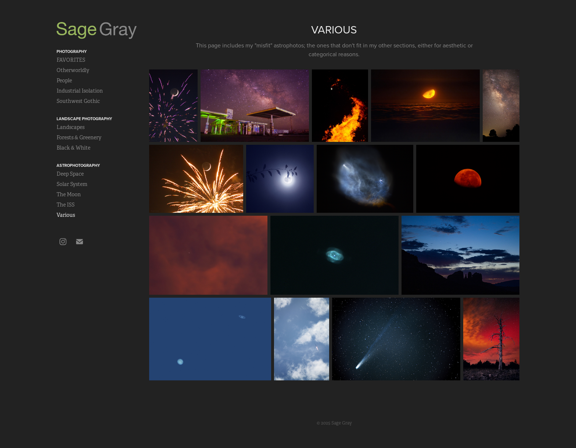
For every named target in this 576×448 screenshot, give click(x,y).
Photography (72, 51)
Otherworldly (73, 70)
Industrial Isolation (80, 90)
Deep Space (70, 174)
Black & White (73, 147)
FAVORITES (71, 60)
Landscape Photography (84, 119)
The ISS (66, 204)
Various (66, 215)
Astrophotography (78, 165)
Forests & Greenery (79, 137)
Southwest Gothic (78, 101)
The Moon (69, 194)
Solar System (72, 184)
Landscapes (70, 127)
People (64, 80)
